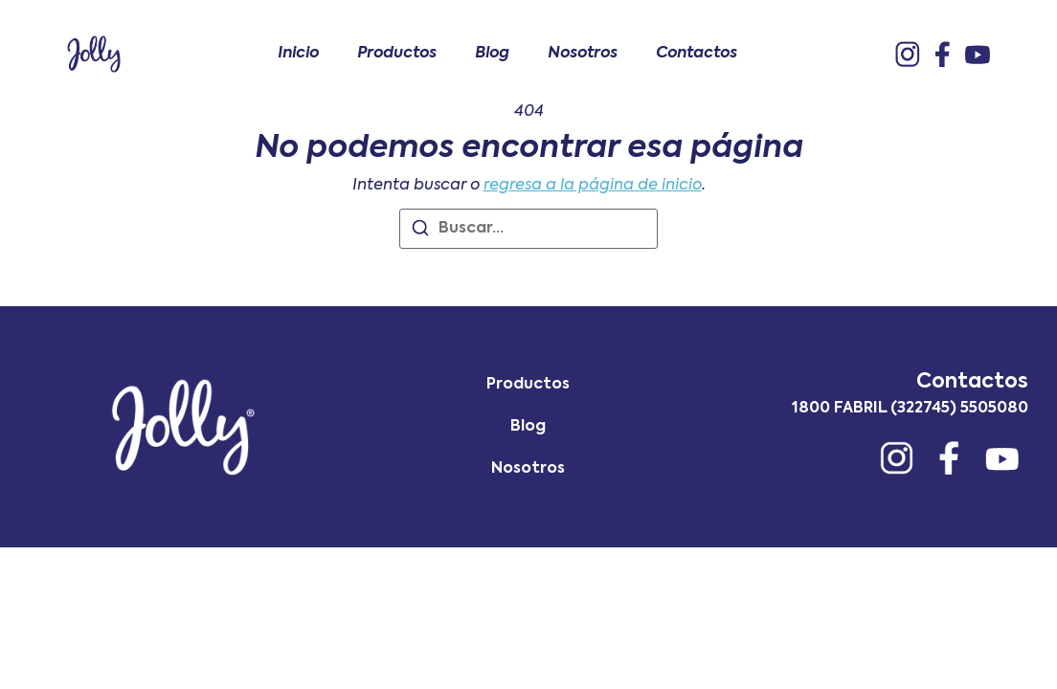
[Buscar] (420, 232)
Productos (397, 53)
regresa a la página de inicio (593, 185)
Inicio (298, 53)
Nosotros (583, 53)
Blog (492, 53)
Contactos (696, 53)
